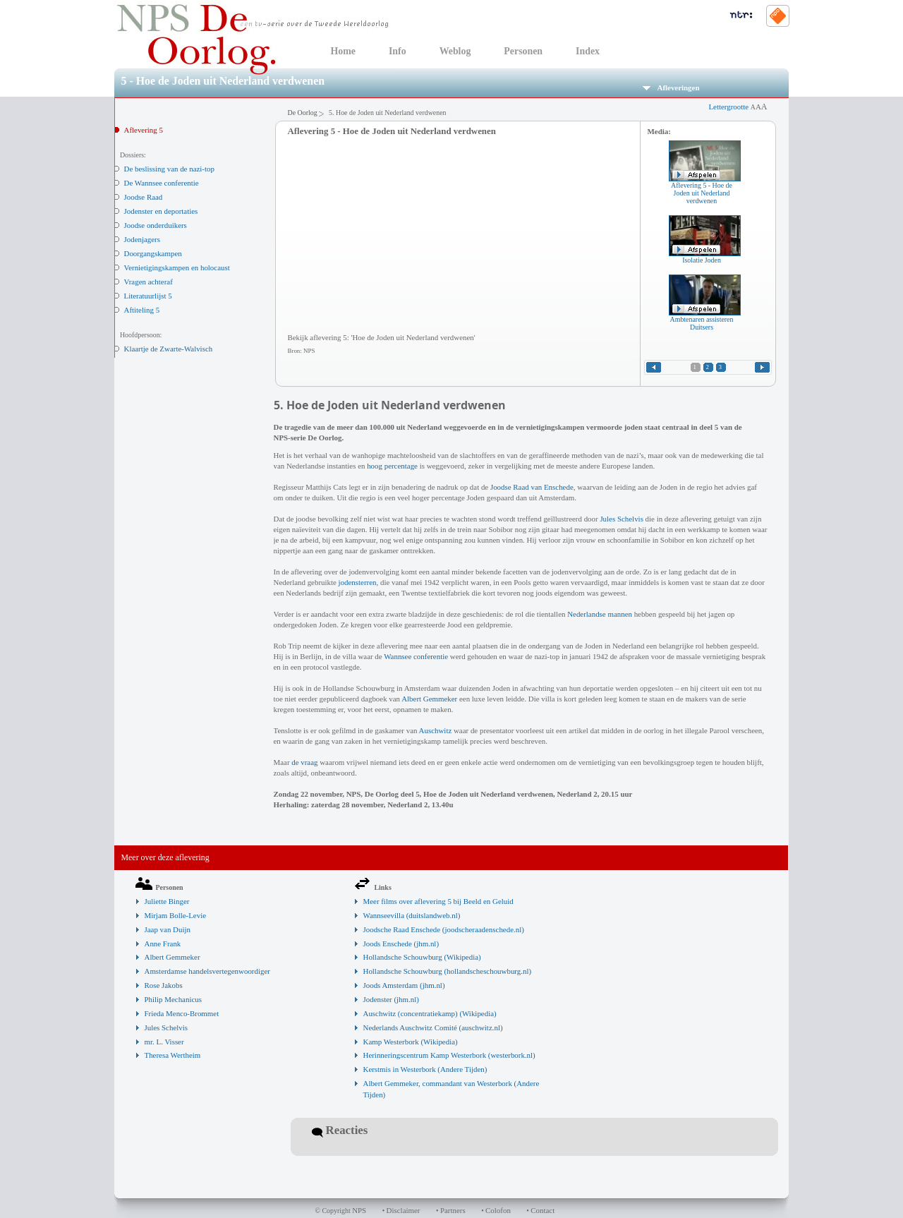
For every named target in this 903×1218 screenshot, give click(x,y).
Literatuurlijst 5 (148, 295)
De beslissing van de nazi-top (169, 168)
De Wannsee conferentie (161, 183)
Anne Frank (163, 943)
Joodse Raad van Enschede (532, 487)
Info (397, 51)
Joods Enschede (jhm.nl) (401, 943)
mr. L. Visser (164, 1041)
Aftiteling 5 (142, 310)
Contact (542, 1210)
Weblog (455, 51)
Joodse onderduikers (155, 225)
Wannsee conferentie (416, 656)
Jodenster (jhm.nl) (391, 999)
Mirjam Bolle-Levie (176, 915)
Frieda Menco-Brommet (182, 1013)
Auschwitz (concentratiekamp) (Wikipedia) (430, 1013)
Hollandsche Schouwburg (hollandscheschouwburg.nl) (447, 971)
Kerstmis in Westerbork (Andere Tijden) (425, 1069)
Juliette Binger (167, 901)
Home (343, 51)
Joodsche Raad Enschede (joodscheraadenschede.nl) (443, 929)
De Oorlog (302, 112)
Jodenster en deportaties (161, 211)
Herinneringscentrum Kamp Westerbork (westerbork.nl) (449, 1055)
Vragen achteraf (148, 281)
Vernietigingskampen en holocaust (177, 267)
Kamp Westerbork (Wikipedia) (410, 1041)
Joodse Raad (143, 197)
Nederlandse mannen (599, 614)
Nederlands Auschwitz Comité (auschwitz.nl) (433, 1027)
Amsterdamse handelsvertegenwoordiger (207, 971)
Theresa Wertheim (173, 1055)
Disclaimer (403, 1210)
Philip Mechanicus (173, 999)
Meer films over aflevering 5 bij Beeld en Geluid (438, 901)
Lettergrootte (737, 106)
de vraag (304, 762)
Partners (453, 1210)
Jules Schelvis (621, 518)
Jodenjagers (142, 239)
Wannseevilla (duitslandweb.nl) (412, 915)
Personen (523, 51)
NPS (359, 1210)
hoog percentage (392, 466)
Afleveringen (671, 87)
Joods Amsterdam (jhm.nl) (404, 985)
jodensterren (358, 582)
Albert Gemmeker (429, 698)
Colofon (498, 1210)
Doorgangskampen (153, 253)
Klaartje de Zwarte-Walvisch (168, 348)
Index (588, 51)
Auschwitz (435, 730)
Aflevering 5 (143, 130)
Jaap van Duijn (167, 929)
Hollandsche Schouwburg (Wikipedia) (422, 957)
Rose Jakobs (164, 985)
